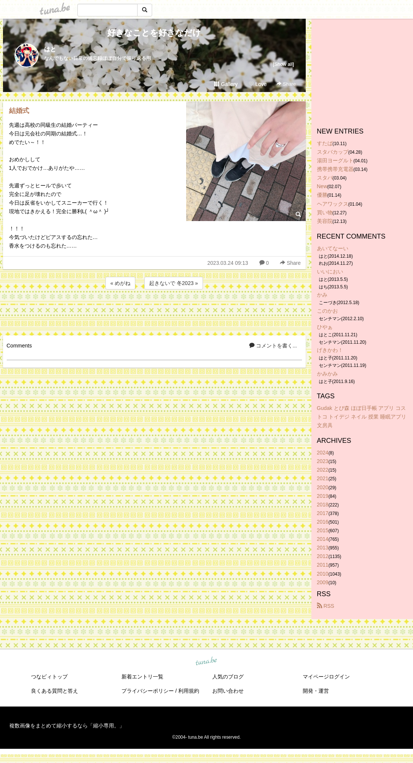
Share (286, 84)
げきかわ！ (330, 350)
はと (50, 49)
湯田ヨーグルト (335, 160)
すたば (325, 143)
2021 (323, 478)
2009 (323, 582)
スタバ (325, 178)
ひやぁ (325, 327)
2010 (323, 574)
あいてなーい (332, 248)
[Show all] (283, 64)
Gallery (225, 84)
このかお (327, 311)
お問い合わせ (228, 691)
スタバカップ (332, 152)
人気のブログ (228, 677)
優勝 (322, 195)
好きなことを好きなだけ (154, 32)
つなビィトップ (49, 677)
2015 (323, 530)
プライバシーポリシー (147, 691)
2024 (323, 453)
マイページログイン (326, 677)
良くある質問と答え (54, 691)
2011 (323, 565)
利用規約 (188, 691)
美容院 (325, 221)
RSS (326, 606)
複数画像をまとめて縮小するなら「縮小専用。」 (66, 726)
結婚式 (19, 110)
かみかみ (327, 374)
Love (257, 84)
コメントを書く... (273, 346)
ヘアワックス (332, 204)
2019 (323, 496)
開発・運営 (316, 691)
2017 (323, 513)
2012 (323, 556)
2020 (323, 487)
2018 (323, 505)
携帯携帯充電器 (335, 169)
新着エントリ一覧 (142, 677)
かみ (322, 295)
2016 (323, 522)
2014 (323, 539)
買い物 (325, 212)
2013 (323, 548)
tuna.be (206, 661)
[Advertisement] (154, 311)
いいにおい (330, 272)
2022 (323, 470)
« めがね (120, 283)
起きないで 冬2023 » (173, 283)
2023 (323, 461)
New (322, 186)
